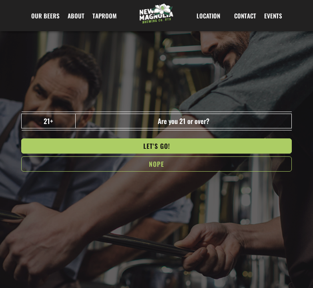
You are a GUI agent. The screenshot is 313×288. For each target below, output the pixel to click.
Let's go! (156, 146)
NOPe (156, 164)
